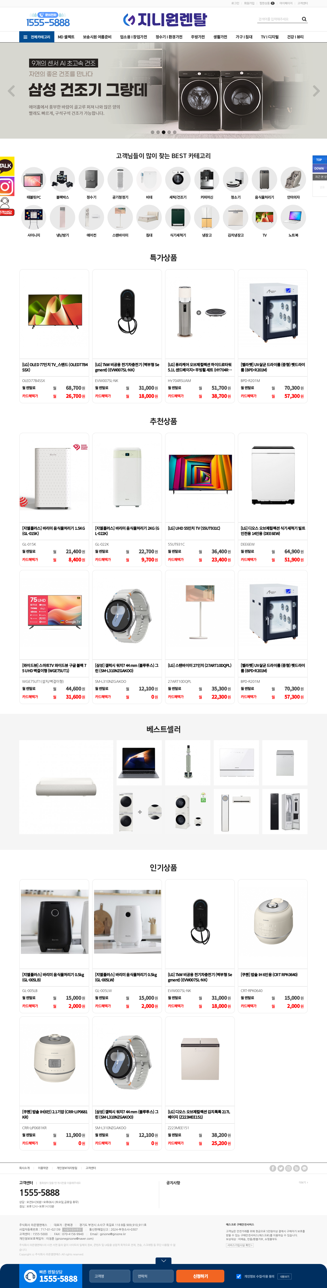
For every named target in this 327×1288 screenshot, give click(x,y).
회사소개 (24, 1168)
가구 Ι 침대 (244, 37)
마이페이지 (286, 3)
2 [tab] (158, 132)
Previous (10, 90)
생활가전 (220, 37)
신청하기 (200, 1276)
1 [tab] (152, 132)
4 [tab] (169, 132)
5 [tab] (174, 132)
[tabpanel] (163, 91)
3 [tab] (163, 132)
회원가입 (249, 3)
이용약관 (43, 1168)
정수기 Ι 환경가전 (169, 37)
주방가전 (198, 37)
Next (316, 90)
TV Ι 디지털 (269, 37)
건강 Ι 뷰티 (295, 37)
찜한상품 (264, 3)
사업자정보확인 (72, 1229)
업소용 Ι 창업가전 (133, 37)
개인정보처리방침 (67, 1168)
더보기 (303, 1182)
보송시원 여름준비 (97, 37)
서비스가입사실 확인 (239, 1245)
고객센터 (302, 3)
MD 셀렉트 (66, 37)
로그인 (235, 3)
